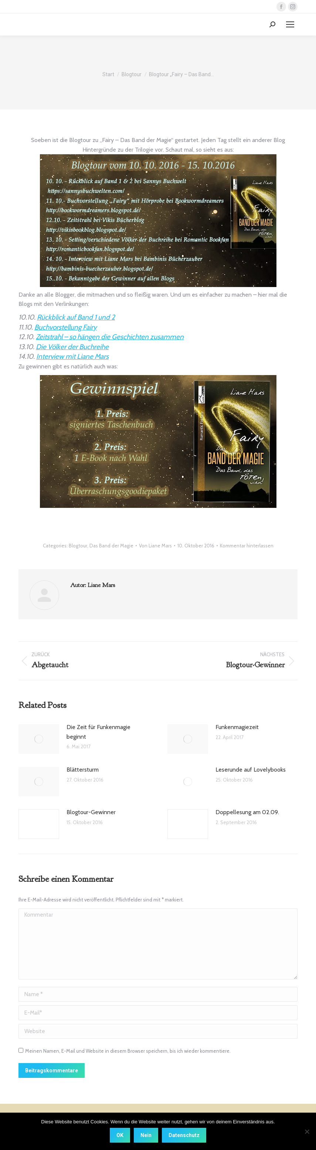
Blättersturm (83, 769)
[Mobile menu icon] (290, 24)
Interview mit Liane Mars (72, 356)
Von (155, 546)
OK (119, 1135)
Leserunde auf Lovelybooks (250, 769)
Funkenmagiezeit (237, 727)
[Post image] (38, 739)
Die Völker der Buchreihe (72, 347)
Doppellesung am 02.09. (247, 812)
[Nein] (306, 1131)
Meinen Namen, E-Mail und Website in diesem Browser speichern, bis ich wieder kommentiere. (128, 1051)
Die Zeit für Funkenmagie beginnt (98, 732)
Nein (146, 1135)
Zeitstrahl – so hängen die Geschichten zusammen (110, 337)
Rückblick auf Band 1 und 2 (76, 317)
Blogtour (78, 546)
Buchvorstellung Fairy (65, 327)
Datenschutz (184, 1135)
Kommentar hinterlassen (246, 546)
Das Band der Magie (111, 546)
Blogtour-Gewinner (91, 812)
